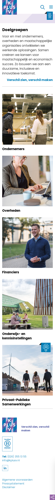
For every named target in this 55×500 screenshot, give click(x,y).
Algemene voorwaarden (17, 480)
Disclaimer (8, 487)
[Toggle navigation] (51, 6)
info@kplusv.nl (11, 460)
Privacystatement (13, 483)
